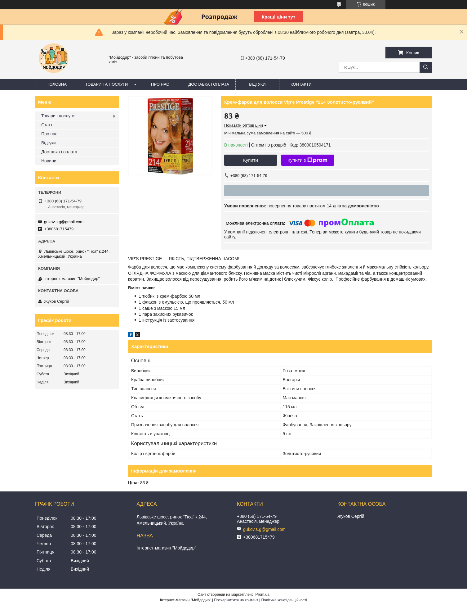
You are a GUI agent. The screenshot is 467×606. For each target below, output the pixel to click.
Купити (250, 160)
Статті (47, 124)
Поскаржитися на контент (236, 600)
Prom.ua (262, 594)
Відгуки (257, 84)
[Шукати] (426, 67)
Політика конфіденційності (284, 600)
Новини (48, 160)
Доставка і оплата (208, 84)
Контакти (301, 84)
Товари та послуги (106, 84)
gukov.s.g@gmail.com (63, 221)
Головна (57, 84)
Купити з (307, 160)
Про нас (160, 84)
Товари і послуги (57, 115)
